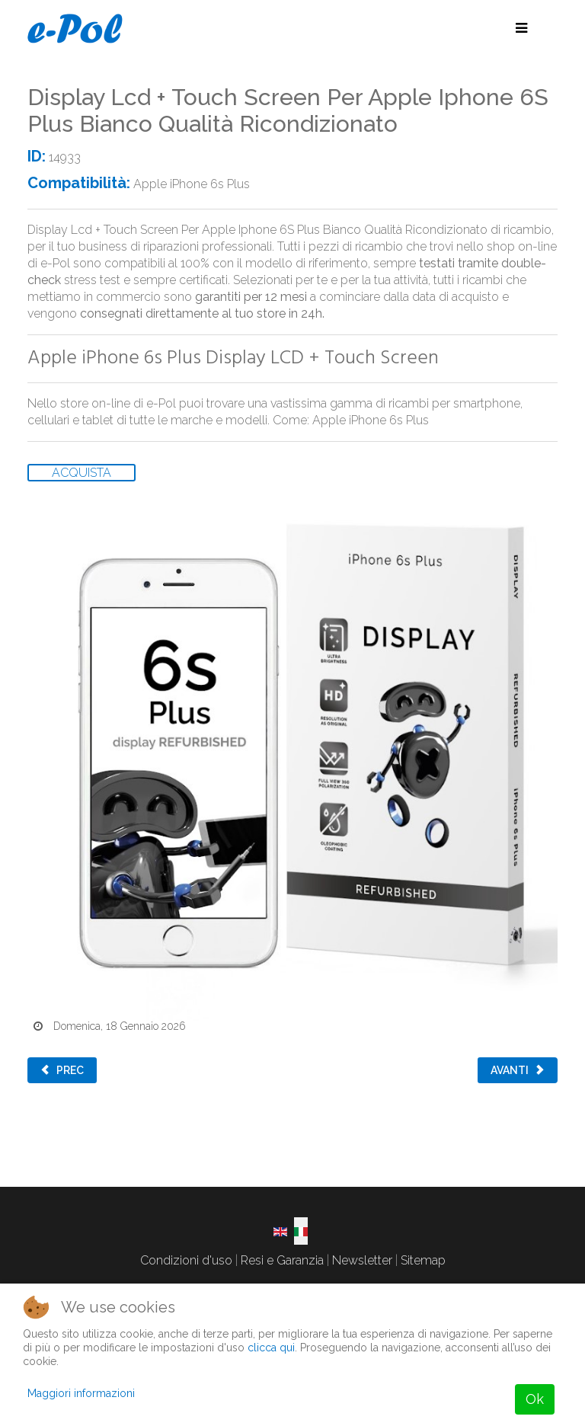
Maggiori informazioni (81, 1393)
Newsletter (362, 1260)
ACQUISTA (81, 472)
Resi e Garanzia (282, 1260)
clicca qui (271, 1347)
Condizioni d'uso (186, 1260)
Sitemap (423, 1260)
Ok (535, 1399)
